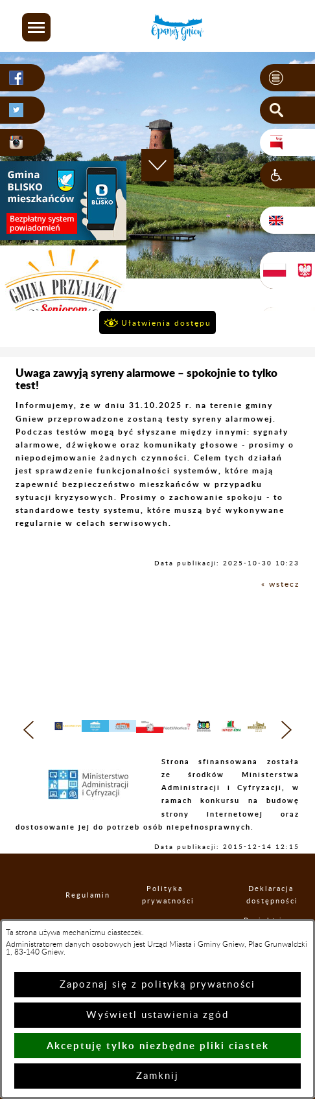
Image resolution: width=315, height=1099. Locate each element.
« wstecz (280, 584)
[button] (36, 27)
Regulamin (76, 905)
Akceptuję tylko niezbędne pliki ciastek (158, 1045)
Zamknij (157, 1076)
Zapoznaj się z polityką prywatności (157, 985)
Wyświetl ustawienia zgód (157, 1015)
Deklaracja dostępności (271, 905)
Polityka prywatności (164, 905)
